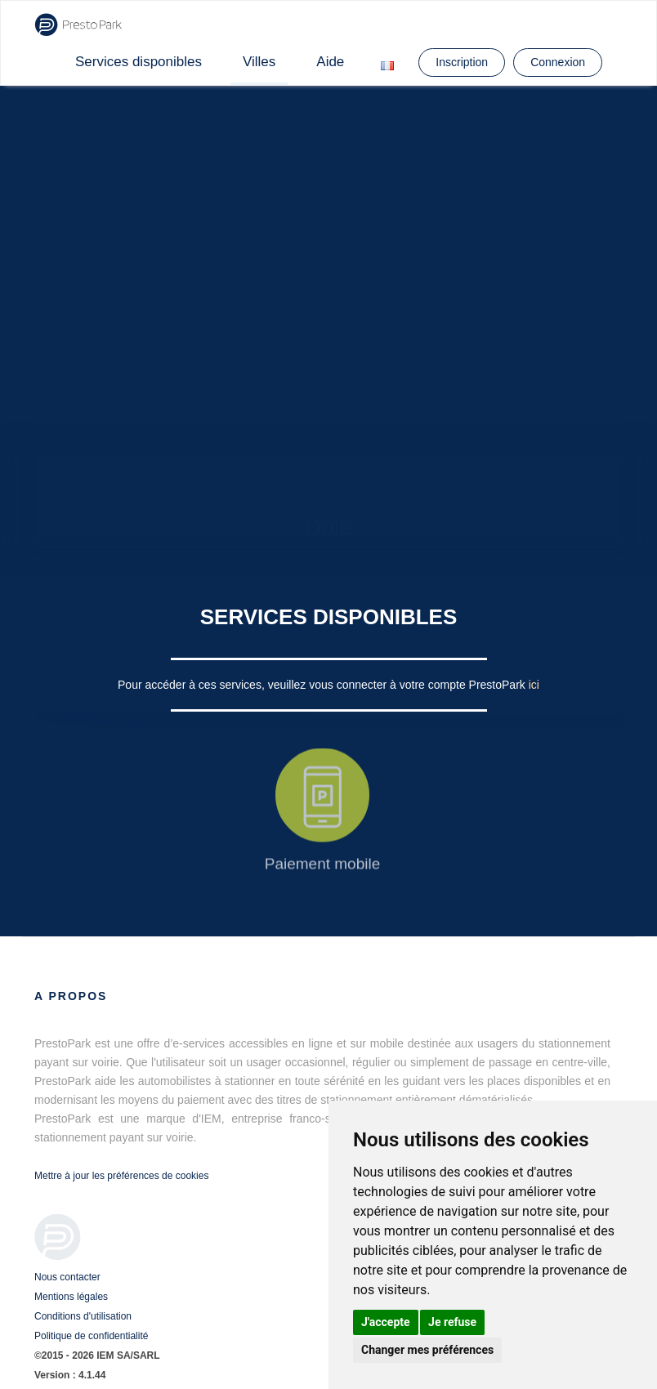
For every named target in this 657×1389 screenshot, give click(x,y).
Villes (259, 61)
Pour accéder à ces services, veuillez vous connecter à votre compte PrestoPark (323, 684)
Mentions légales (71, 1296)
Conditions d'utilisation (83, 1316)
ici (534, 684)
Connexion (557, 62)
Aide (330, 61)
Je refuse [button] (452, 1322)
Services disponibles (138, 61)
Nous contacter (67, 1277)
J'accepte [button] (385, 1322)
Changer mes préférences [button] (427, 1349)
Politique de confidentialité (91, 1336)
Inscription (462, 62)
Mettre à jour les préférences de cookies (121, 1175)
